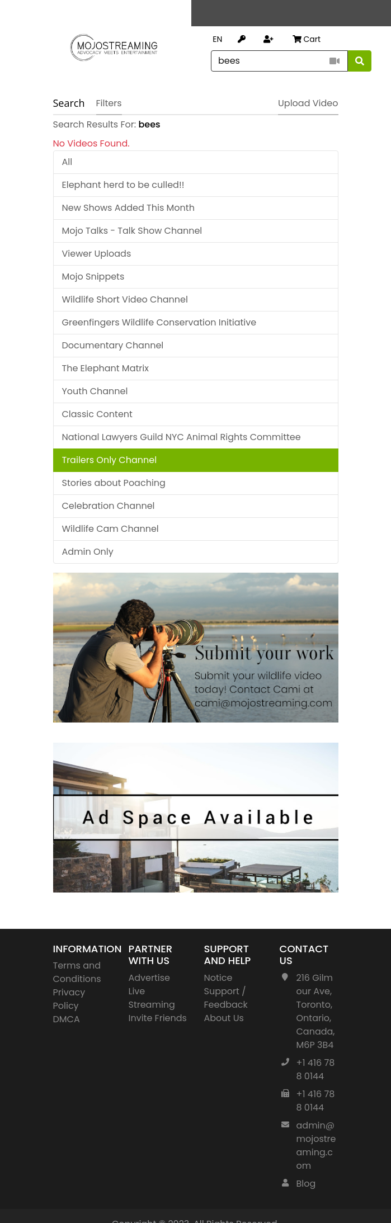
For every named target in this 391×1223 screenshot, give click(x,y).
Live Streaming (152, 998)
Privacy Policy (69, 999)
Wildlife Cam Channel (110, 528)
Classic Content (97, 414)
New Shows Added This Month (128, 207)
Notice (218, 977)
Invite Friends (158, 1018)
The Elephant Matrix (105, 368)
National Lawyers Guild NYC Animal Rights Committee (181, 437)
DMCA (66, 1019)
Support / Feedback (226, 998)
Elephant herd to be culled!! (123, 184)
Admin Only (88, 551)
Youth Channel (95, 391)
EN (217, 39)
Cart (307, 39)
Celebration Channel (108, 505)
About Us (224, 1018)
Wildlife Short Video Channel (125, 299)
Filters (109, 103)
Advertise (150, 977)
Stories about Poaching (114, 482)
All (67, 161)
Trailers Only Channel (109, 460)
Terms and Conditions (77, 972)
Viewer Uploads (96, 253)
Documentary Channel (113, 345)
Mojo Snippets (93, 276)
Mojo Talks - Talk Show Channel (132, 230)
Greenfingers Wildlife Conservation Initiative (159, 322)
